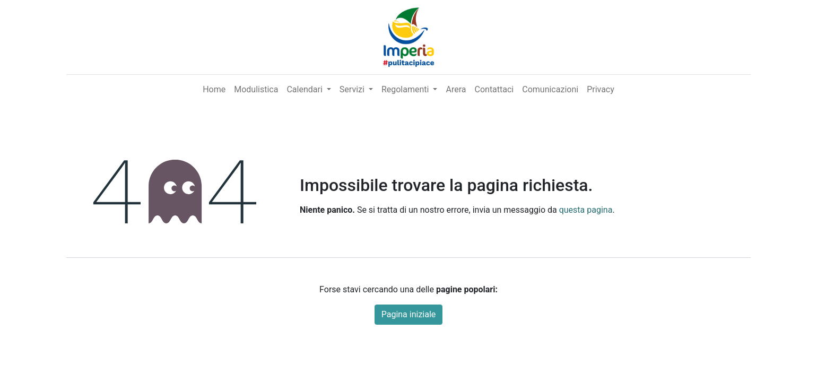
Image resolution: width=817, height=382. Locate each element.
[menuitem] (214, 89)
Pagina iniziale (408, 314)
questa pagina (586, 210)
